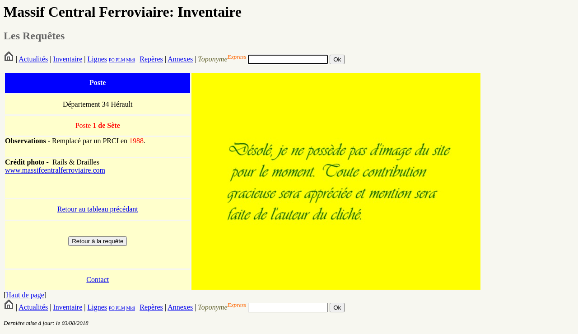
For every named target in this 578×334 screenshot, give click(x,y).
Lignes (97, 59)
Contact (97, 279)
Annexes (180, 59)
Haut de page (25, 295)
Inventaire (67, 59)
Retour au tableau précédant (97, 209)
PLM (120, 59)
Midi (130, 59)
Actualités (33, 59)
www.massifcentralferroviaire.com (55, 170)
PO (112, 59)
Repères (151, 59)
